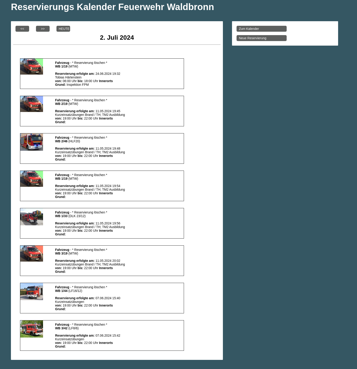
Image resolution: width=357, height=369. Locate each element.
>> (43, 29)
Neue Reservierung (252, 38)
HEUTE (64, 29)
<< (22, 29)
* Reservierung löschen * (89, 63)
